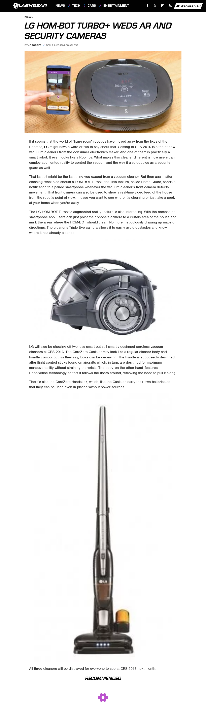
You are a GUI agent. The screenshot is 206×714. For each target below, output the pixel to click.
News (60, 5)
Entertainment (116, 5)
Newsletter (188, 6)
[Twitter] (155, 6)
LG (46, 147)
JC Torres (34, 45)
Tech (76, 5)
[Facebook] (147, 6)
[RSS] (170, 6)
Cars (92, 5)
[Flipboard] (163, 6)
